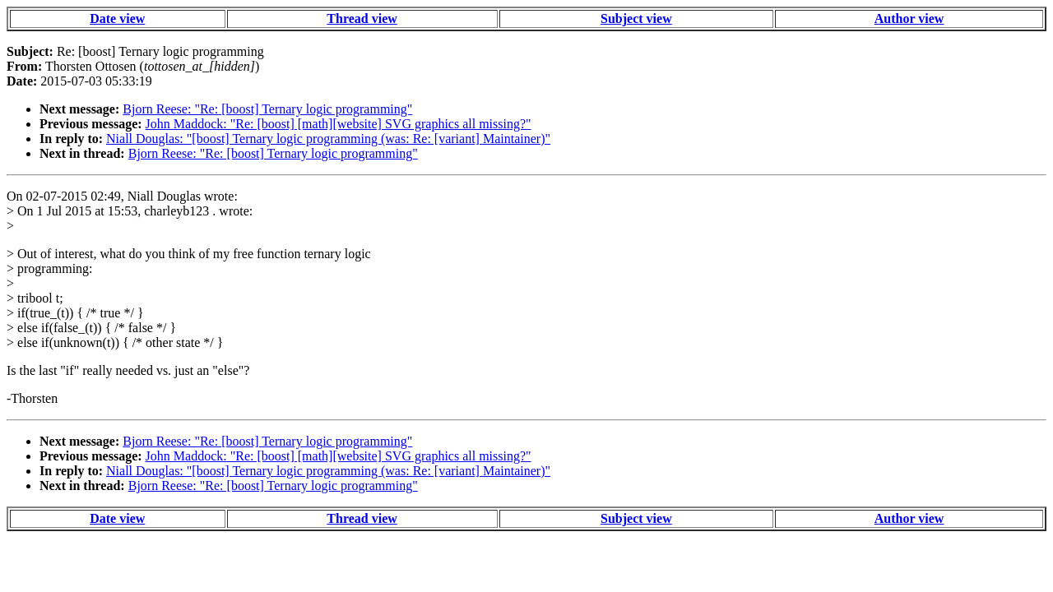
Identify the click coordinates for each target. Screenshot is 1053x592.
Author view (909, 18)
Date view (117, 18)
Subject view (636, 18)
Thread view (362, 18)
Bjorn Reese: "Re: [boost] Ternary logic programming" (267, 109)
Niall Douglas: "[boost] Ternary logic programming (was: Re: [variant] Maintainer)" (328, 139)
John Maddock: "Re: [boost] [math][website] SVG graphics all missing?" (338, 124)
